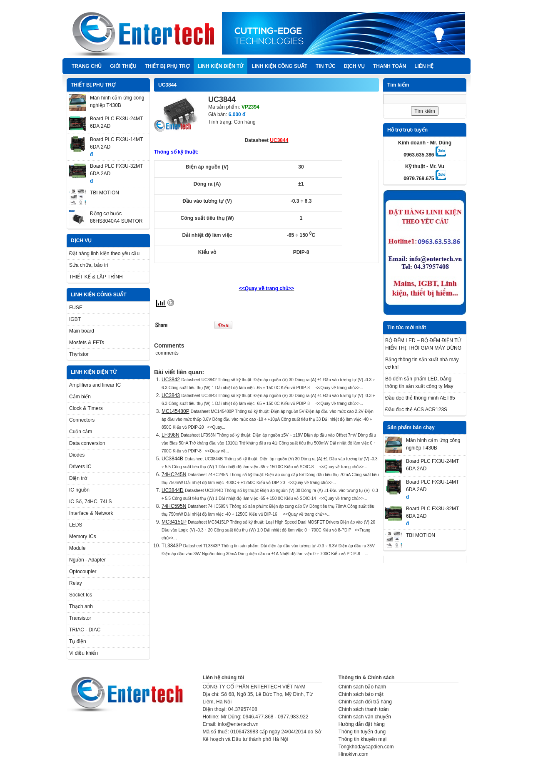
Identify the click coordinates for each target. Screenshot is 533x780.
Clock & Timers (86, 408)
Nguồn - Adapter (87, 560)
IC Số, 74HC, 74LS (90, 501)
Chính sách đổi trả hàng (365, 702)
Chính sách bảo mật (361, 694)
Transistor (80, 618)
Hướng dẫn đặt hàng (362, 724)
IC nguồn (79, 490)
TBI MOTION (104, 193)
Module (77, 548)
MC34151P (174, 522)
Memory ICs (82, 536)
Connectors (82, 420)
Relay (75, 583)
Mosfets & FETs (86, 342)
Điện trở (78, 478)
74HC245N (174, 474)
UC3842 (171, 380)
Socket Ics (80, 595)
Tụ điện (77, 641)
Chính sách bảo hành (362, 687)
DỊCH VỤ (354, 66)
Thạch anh (81, 606)
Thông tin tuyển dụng (362, 732)
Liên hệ (423, 66)
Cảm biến (80, 397)
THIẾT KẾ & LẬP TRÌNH (96, 277)
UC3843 (171, 395)
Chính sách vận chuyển (365, 717)
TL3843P (172, 546)
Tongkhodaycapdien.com (366, 747)
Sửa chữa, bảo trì (88, 265)
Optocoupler (82, 571)
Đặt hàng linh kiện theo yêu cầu (104, 253)
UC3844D (173, 490)
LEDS (75, 525)
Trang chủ (87, 66)
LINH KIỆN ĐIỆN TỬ (221, 66)
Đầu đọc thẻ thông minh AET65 (420, 398)
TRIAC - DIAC (84, 630)
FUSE (75, 308)
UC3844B (172, 459)
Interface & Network (91, 513)
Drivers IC (80, 466)
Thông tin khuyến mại (362, 739)
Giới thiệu (123, 66)
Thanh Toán (389, 66)
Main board (81, 331)
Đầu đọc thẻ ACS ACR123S (416, 409)
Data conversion (87, 443)
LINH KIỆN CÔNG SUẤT (279, 66)
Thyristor (79, 354)
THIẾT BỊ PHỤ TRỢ (167, 66)
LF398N (170, 435)
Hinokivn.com (354, 754)
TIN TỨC (326, 66)
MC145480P (175, 411)
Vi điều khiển (83, 653)
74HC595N (174, 506)
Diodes (77, 455)
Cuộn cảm (80, 432)
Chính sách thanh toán (364, 709)
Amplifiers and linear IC (95, 385)
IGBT (75, 319)
